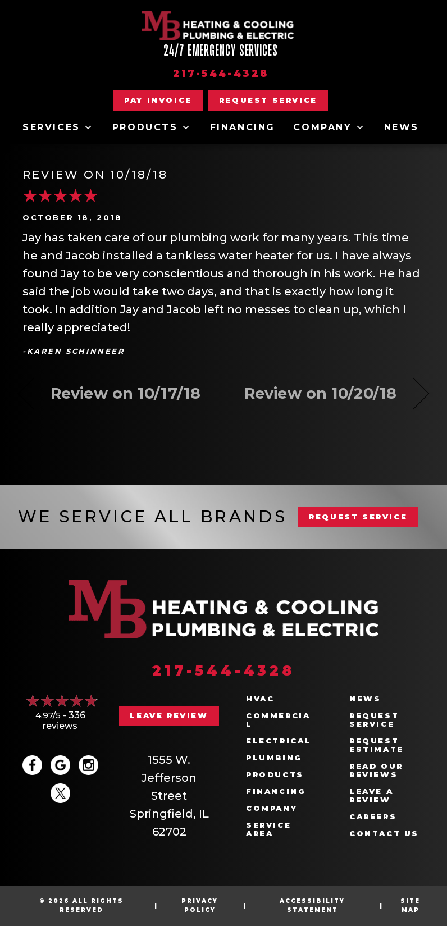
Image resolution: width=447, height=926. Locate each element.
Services (58, 127)
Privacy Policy (199, 905)
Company (329, 127)
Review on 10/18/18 (95, 174)
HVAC (260, 699)
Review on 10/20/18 (320, 393)
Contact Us (384, 833)
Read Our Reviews (376, 770)
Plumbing (274, 758)
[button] (268, 100)
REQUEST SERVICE (358, 516)
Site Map (410, 905)
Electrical (278, 741)
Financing (242, 127)
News (401, 127)
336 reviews (64, 720)
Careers (372, 817)
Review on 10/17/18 (125, 393)
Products (151, 127)
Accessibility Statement (312, 905)
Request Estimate (376, 745)
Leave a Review (371, 795)
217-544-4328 (221, 73)
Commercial (278, 719)
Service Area (268, 829)
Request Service (374, 719)
